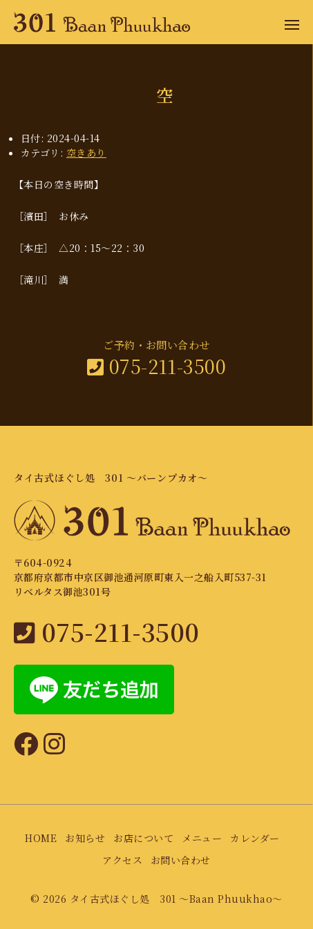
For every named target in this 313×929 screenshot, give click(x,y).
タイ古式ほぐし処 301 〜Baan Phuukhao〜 (176, 899)
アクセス (122, 860)
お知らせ (85, 838)
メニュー (202, 838)
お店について (143, 838)
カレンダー (254, 838)
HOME (41, 838)
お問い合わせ (181, 860)
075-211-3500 (157, 366)
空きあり (86, 152)
